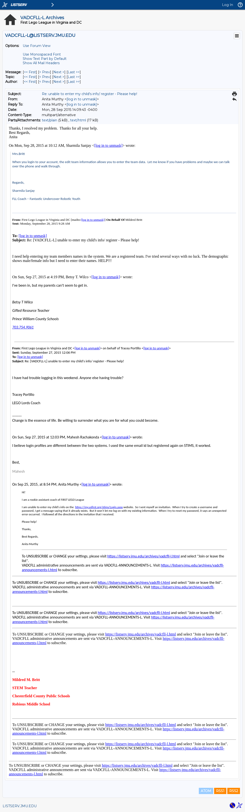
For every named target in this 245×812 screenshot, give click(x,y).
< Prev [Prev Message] (44, 72)
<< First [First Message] (30, 72)
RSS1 (220, 791)
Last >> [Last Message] (74, 72)
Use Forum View (36, 46)
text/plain (49, 120)
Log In (227, 5)
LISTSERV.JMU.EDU (20, 806)
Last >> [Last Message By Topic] (74, 77)
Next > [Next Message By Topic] (58, 77)
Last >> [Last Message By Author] (74, 81)
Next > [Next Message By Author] (58, 81)
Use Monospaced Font (42, 54)
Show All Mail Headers (41, 63)
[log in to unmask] (82, 99)
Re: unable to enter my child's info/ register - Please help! (89, 94)
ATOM (206, 791)
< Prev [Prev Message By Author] (44, 81)
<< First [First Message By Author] (30, 81)
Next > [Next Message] (58, 72)
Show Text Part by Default (45, 59)
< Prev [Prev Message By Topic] (44, 77)
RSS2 (233, 791)
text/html (78, 120)
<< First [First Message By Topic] (30, 77)
